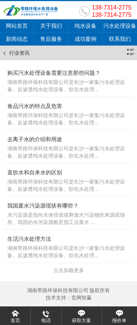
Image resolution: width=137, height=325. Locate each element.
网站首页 (17, 26)
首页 (15, 320)
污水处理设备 (119, 26)
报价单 (119, 320)
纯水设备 (85, 26)
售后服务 (51, 39)
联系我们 (120, 39)
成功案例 (85, 39)
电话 (46, 320)
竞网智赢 (81, 298)
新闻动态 (17, 39)
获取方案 (81, 320)
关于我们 (51, 26)
